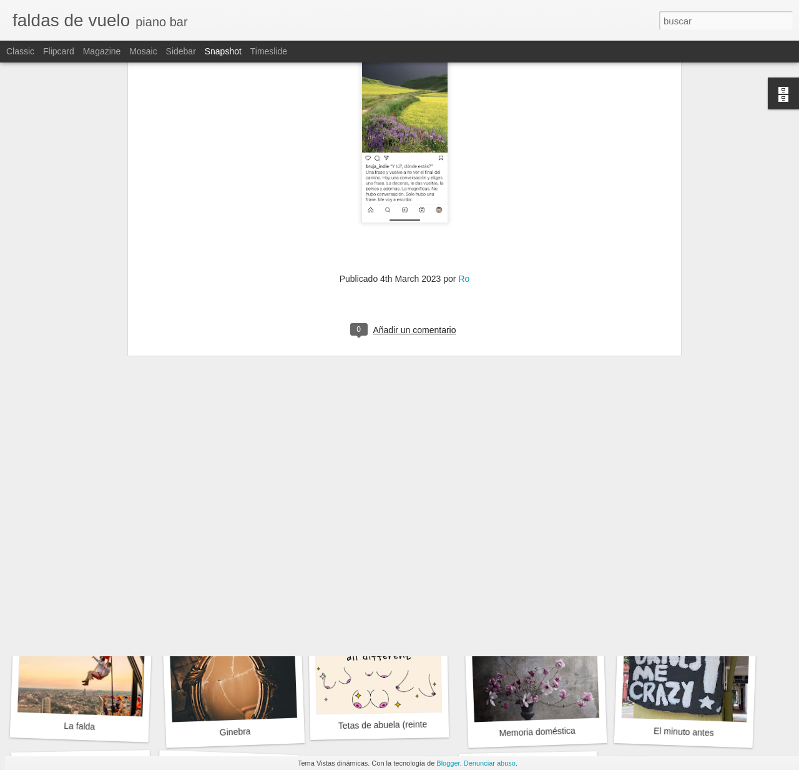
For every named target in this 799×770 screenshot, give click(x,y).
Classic (20, 51)
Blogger (447, 763)
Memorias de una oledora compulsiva (417, 560)
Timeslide (268, 51)
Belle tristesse (684, 555)
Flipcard (58, 51)
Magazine (102, 51)
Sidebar (181, 51)
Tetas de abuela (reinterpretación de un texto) (426, 724)
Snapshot (223, 51)
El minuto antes (684, 732)
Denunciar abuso (490, 763)
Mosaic (143, 51)
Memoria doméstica (537, 732)
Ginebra (234, 732)
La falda (79, 726)
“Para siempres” (228, 555)
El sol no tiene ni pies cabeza (548, 562)
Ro (463, 173)
